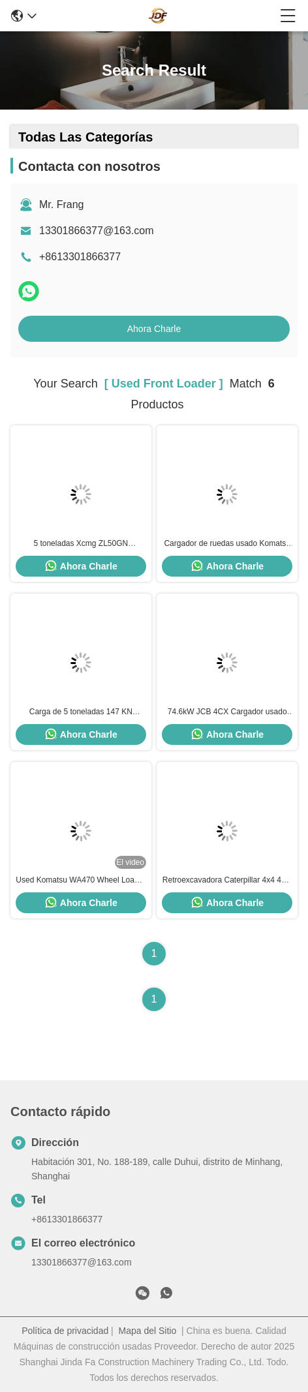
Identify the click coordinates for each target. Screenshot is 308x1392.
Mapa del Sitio (148, 1330)
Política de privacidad (65, 1330)
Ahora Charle (154, 329)
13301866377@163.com (96, 230)
